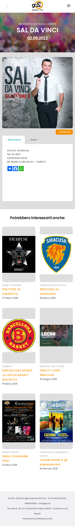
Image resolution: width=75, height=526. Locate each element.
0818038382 (31, 503)
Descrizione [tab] (13, 139)
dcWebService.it (44, 518)
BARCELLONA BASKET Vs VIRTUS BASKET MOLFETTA (17, 375)
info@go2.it (44, 503)
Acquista (64, 132)
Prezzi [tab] (33, 139)
